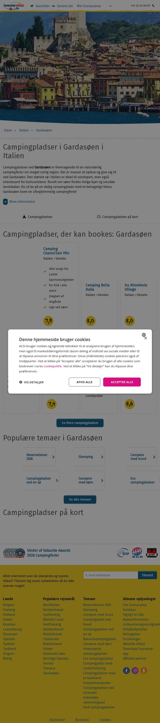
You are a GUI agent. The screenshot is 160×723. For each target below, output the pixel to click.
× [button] (145, 338)
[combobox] (144, 335)
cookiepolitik (53, 366)
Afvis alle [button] (84, 382)
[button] (31, 382)
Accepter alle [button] (122, 382)
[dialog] (80, 361)
